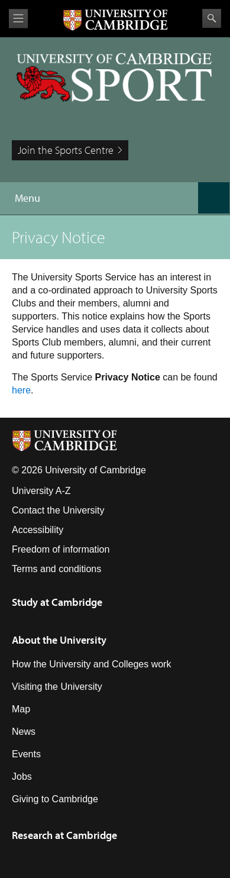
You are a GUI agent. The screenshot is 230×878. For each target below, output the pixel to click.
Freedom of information (60, 549)
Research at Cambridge (64, 835)
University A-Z (41, 491)
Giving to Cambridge (55, 799)
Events (26, 754)
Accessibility (37, 530)
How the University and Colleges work (91, 664)
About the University (59, 640)
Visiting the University (57, 687)
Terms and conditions (56, 569)
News (23, 732)
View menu (18, 18)
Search (211, 18)
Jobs (22, 777)
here (21, 390)
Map (21, 709)
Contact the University (58, 510)
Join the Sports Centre (66, 150)
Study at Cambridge (57, 602)
